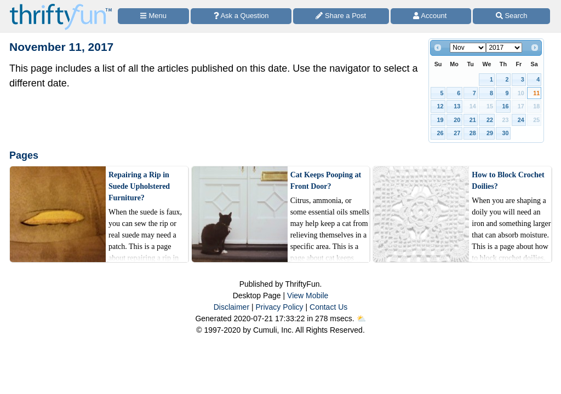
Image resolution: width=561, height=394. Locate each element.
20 (457, 120)
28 (473, 133)
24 (521, 120)
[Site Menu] (153, 16)
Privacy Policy (279, 307)
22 (489, 120)
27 (457, 133)
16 (505, 106)
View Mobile (307, 295)
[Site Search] (511, 16)
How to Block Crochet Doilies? (508, 180)
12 (440, 106)
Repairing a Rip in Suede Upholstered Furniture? (139, 186)
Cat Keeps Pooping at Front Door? (326, 180)
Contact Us (328, 307)
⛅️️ (361, 318)
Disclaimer (231, 307)
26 (440, 133)
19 (440, 120)
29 (489, 133)
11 (536, 93)
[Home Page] (61, 6)
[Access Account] (431, 16)
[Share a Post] (341, 16)
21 (473, 120)
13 (457, 106)
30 (505, 133)
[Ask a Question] (241, 16)
